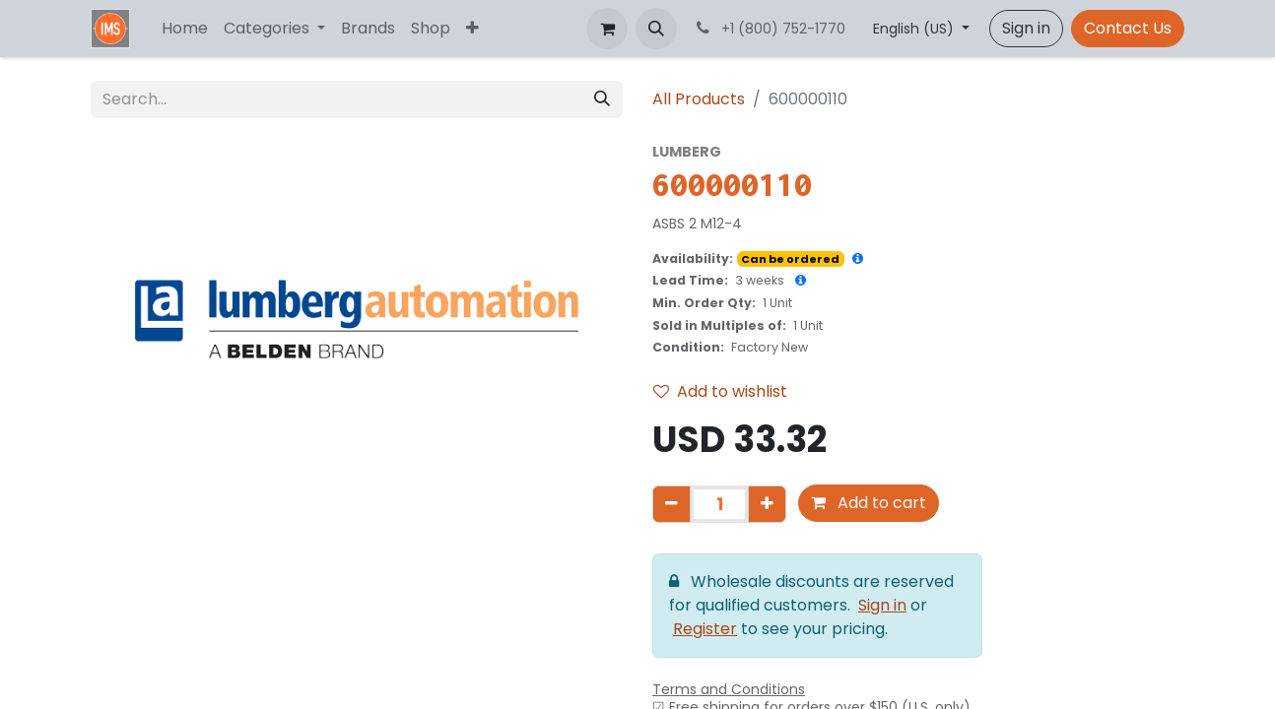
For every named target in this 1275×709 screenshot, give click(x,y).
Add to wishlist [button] (720, 391)
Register (705, 628)
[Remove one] (671, 504)
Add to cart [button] (868, 502)
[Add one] (767, 504)
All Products (698, 99)
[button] (656, 28)
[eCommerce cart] (607, 28)
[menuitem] (185, 28)
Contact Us (1128, 28)
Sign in (1026, 28)
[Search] (602, 99)
